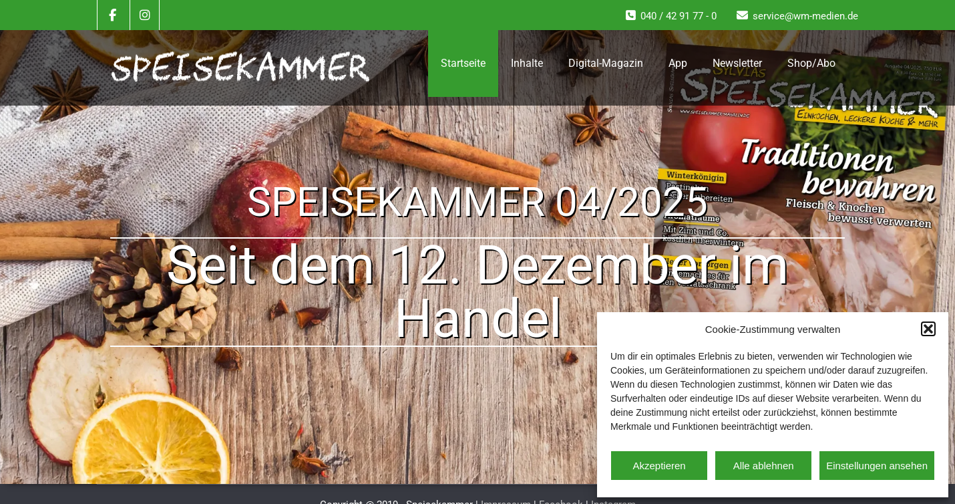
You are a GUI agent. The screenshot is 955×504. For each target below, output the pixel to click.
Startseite (463, 63)
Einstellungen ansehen (877, 465)
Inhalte (527, 63)
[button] (928, 329)
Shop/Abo (811, 63)
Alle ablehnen (763, 465)
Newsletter (737, 63)
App (677, 63)
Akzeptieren (658, 465)
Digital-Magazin (605, 63)
